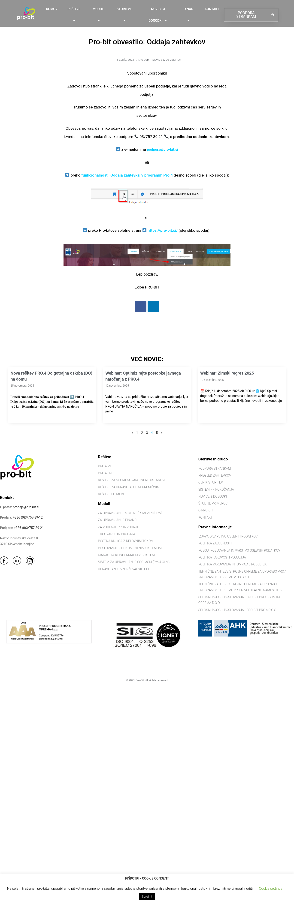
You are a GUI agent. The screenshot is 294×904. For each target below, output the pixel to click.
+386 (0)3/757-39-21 (29, 528)
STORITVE (125, 15)
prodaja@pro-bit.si (26, 507)
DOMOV (52, 9)
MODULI (99, 15)
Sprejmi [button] (147, 896)
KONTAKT (212, 9)
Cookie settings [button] (270, 888)
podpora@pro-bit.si (162, 149)
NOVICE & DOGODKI (158, 15)
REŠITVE (75, 15)
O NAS (189, 15)
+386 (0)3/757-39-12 (28, 517)
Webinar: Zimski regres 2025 (227, 373)
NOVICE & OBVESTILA (166, 59)
